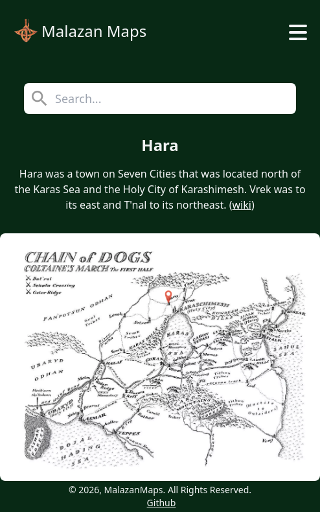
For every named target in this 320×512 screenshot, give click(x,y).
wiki (242, 205)
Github (161, 502)
